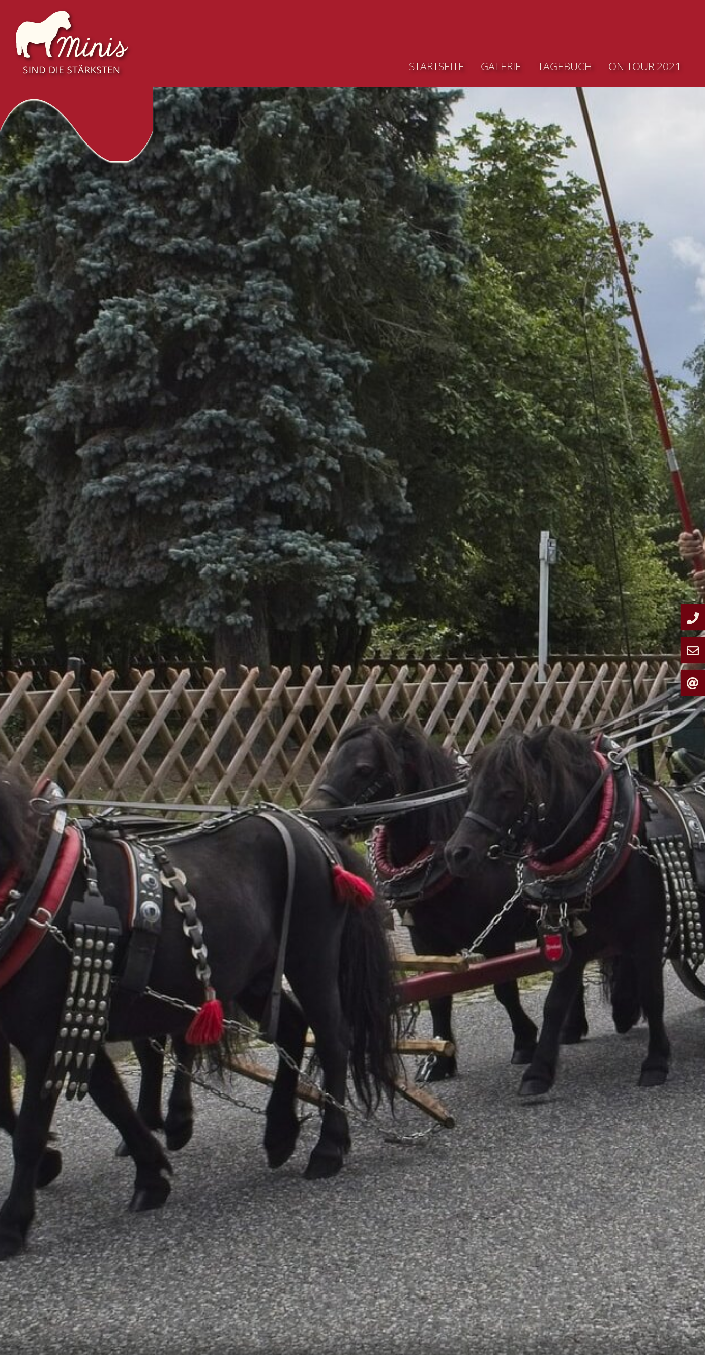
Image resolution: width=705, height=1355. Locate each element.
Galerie (501, 66)
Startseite (436, 66)
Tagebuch (565, 66)
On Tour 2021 (644, 66)
